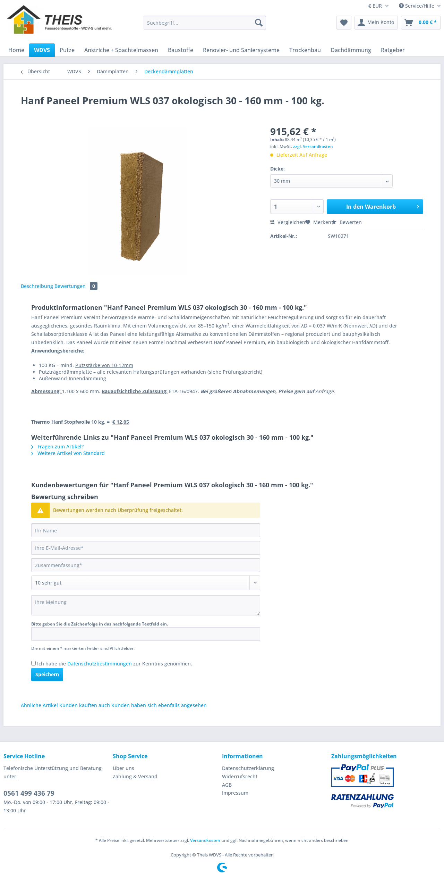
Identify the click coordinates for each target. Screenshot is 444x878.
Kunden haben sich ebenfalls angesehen (159, 705)
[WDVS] (42, 50)
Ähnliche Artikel (39, 705)
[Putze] (67, 50)
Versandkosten (205, 840)
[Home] (16, 50)
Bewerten (346, 222)
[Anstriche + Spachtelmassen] (121, 50)
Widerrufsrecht (239, 776)
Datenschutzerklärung (248, 768)
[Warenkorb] (421, 23)
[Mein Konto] (376, 23)
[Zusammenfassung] (145, 565)
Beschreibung (37, 286)
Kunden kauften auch (84, 705)
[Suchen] (258, 23)
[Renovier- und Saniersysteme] (241, 50)
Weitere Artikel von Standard (68, 453)
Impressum (235, 792)
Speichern (47, 674)
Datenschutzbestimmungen (99, 663)
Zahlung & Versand (135, 776)
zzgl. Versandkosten (313, 146)
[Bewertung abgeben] (145, 582)
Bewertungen (75, 286)
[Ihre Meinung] (145, 605)
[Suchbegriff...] (205, 23)
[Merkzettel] (343, 23)
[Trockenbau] (305, 50)
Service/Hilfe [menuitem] (417, 5)
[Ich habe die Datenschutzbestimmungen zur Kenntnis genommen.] (33, 663)
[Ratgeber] (393, 50)
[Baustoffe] (180, 50)
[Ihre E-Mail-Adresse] (145, 548)
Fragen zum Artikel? (57, 446)
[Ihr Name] (145, 530)
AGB (227, 784)
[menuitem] (205, 26)
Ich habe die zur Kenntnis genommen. (114, 663)
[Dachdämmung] (351, 50)
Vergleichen (287, 222)
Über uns (123, 768)
